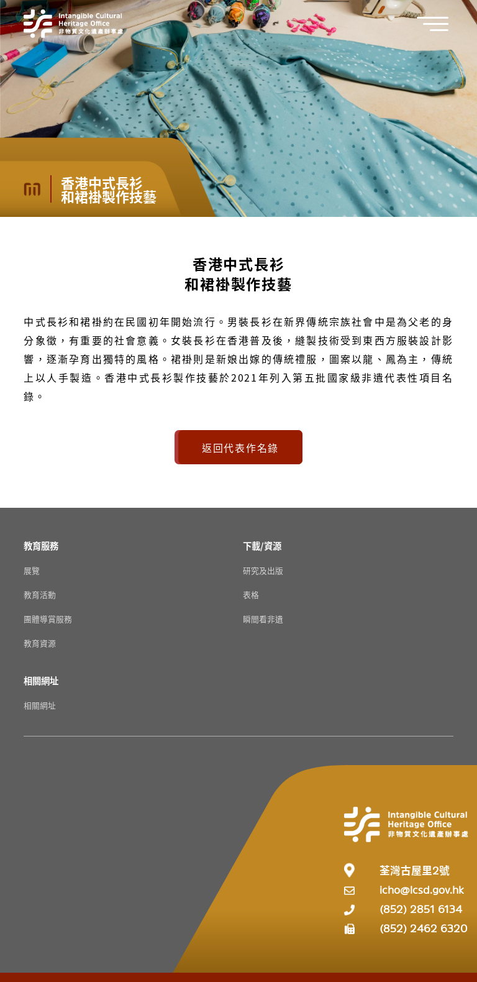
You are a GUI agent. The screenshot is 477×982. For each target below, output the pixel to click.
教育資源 (40, 643)
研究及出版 (263, 570)
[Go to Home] (73, 23)
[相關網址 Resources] (41, 680)
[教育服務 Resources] (41, 545)
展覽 (32, 570)
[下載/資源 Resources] (262, 545)
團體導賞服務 (48, 619)
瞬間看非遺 (263, 619)
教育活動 (40, 594)
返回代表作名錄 (240, 447)
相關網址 (40, 705)
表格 (251, 594)
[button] (439, 24)
